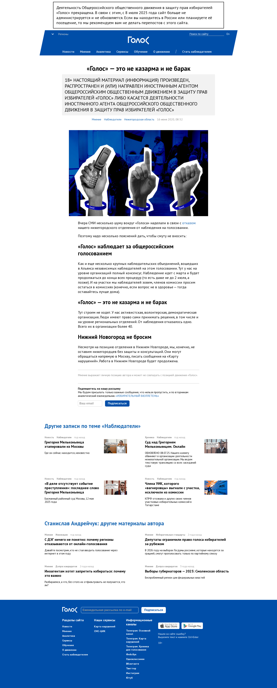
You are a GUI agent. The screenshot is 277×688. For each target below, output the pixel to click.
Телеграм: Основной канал (138, 632)
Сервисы (122, 52)
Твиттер (131, 668)
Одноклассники (135, 659)
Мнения (85, 52)
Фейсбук (131, 654)
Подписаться (117, 403)
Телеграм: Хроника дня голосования (137, 648)
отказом (189, 223)
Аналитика (103, 52)
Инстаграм (132, 673)
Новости (68, 52)
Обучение (140, 52)
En (228, 34)
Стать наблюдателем (197, 52)
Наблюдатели (112, 119)
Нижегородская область (139, 119)
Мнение (96, 119)
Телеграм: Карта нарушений (136, 640)
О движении (161, 52)
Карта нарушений (104, 626)
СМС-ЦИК (99, 631)
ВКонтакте (132, 663)
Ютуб (129, 677)
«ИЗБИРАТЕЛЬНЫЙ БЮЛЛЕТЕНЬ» (137, 396)
